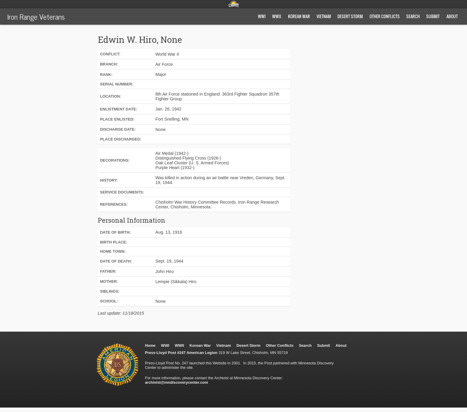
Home (150, 345)
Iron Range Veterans (36, 16)
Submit (433, 16)
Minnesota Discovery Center (233, 4)
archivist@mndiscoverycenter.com (176, 382)
